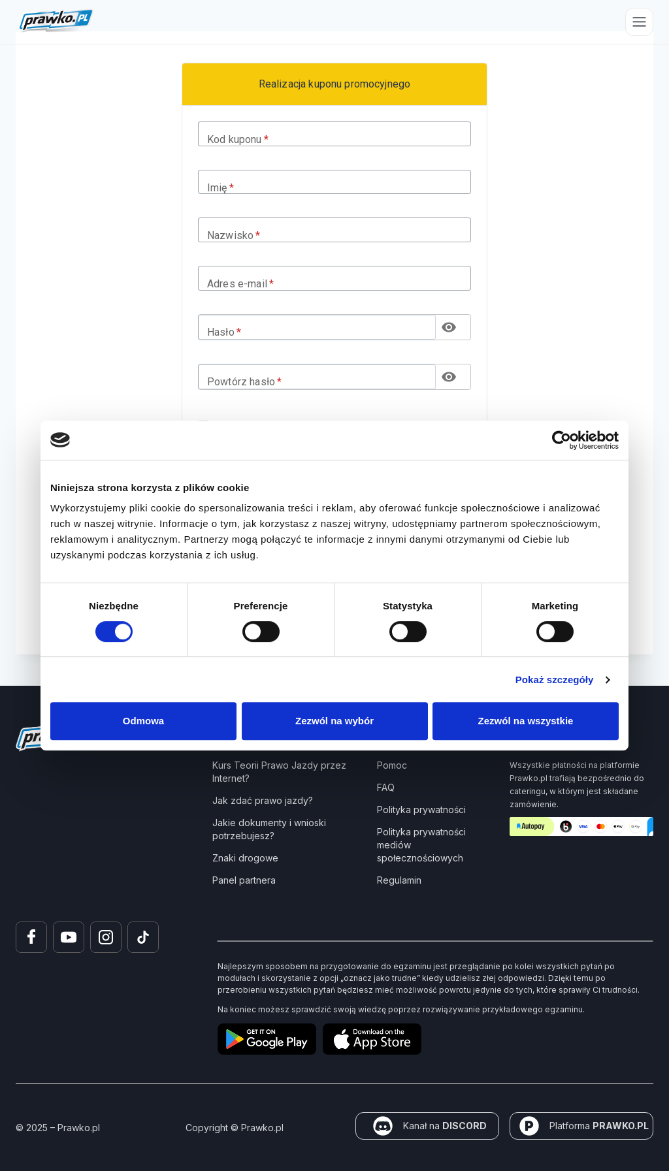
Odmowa (143, 720)
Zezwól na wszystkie (526, 720)
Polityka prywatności (421, 809)
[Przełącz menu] (639, 22)
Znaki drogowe (245, 857)
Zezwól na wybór (334, 720)
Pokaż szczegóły (554, 679)
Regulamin (399, 880)
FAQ (386, 787)
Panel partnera (244, 880)
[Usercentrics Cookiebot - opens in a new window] (561, 440)
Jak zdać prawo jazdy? (262, 800)
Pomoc (392, 765)
